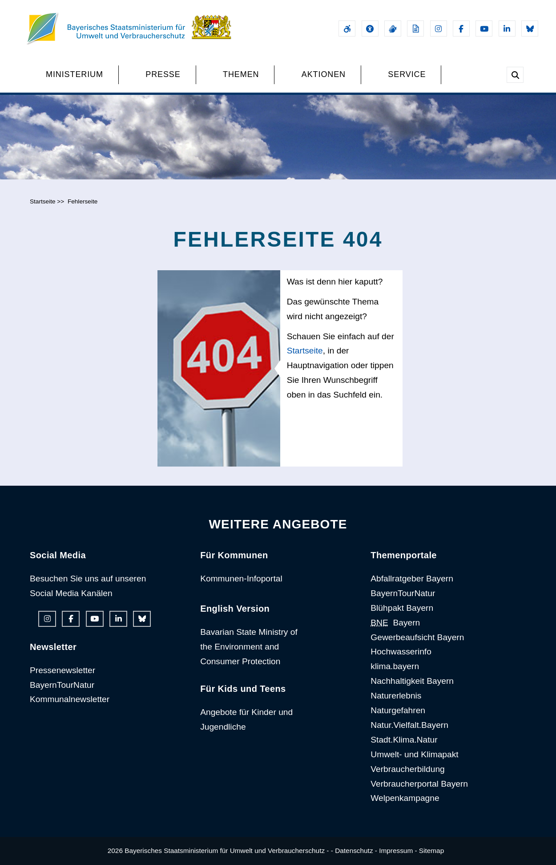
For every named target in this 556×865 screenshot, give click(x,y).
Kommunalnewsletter (69, 699)
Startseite (43, 201)
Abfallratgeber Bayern (412, 578)
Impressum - (398, 850)
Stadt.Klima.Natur (404, 739)
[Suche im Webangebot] (515, 75)
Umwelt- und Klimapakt (414, 754)
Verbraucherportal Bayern (419, 783)
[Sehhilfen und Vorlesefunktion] (370, 28)
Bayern (395, 622)
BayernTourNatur (62, 685)
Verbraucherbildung (407, 769)
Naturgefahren (398, 710)
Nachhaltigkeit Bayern (412, 681)
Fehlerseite (82, 201)
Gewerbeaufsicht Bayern (417, 637)
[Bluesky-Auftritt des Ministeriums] (529, 28)
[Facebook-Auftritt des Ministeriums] (461, 28)
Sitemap (431, 850)
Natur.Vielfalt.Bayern (409, 725)
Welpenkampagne (405, 798)
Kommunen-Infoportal (241, 578)
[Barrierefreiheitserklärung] (346, 28)
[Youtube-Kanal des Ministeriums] (483, 28)
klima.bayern (395, 666)
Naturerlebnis (396, 695)
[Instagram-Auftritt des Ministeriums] (438, 28)
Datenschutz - (356, 850)
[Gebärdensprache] (392, 28)
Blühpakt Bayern (402, 608)
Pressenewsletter (62, 670)
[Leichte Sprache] (415, 28)
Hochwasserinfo (401, 651)
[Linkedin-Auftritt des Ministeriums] (507, 28)
